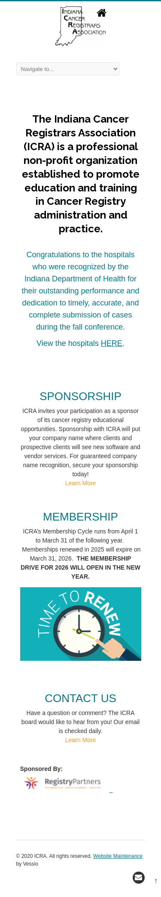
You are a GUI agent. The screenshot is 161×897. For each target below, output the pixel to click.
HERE (111, 343)
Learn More (80, 483)
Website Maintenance (118, 856)
